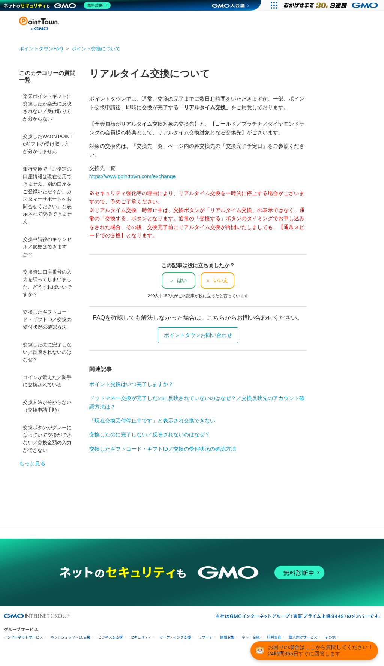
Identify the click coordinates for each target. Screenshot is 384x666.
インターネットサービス (23, 637)
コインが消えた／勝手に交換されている (47, 381)
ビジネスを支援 (110, 637)
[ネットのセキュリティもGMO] (57, 5)
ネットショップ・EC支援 (71, 637)
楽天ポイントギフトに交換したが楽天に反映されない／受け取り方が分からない (47, 108)
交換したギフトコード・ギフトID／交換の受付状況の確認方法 (47, 320)
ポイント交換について (96, 48)
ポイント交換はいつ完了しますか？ (131, 384)
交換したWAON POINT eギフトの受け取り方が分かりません (47, 144)
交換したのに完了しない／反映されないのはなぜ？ (47, 352)
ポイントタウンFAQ (41, 48)
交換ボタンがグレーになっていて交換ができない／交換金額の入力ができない (47, 439)
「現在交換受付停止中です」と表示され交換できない (152, 421)
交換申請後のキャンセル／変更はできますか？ (47, 247)
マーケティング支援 (175, 637)
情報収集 (227, 637)
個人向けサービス (303, 637)
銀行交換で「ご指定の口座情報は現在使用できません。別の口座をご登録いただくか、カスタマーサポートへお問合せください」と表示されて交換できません (47, 195)
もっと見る (32, 463)
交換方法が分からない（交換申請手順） (47, 406)
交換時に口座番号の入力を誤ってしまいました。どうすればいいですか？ (47, 283)
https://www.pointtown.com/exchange (132, 176)
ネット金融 (251, 637)
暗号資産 (274, 637)
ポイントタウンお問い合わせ (198, 335)
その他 (330, 637)
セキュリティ (141, 637)
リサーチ (205, 637)
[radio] (178, 280)
